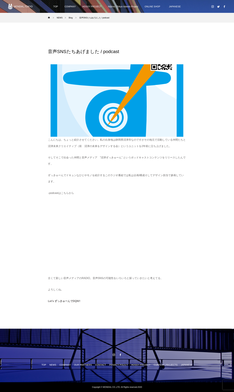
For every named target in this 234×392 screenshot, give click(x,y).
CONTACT (100, 365)
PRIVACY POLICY (118, 365)
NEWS (52, 365)
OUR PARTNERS (83, 365)
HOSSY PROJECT (91, 6)
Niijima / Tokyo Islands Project (123, 6)
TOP (55, 6)
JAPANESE (174, 6)
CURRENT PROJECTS (166, 365)
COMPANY (70, 6)
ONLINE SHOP (152, 6)
